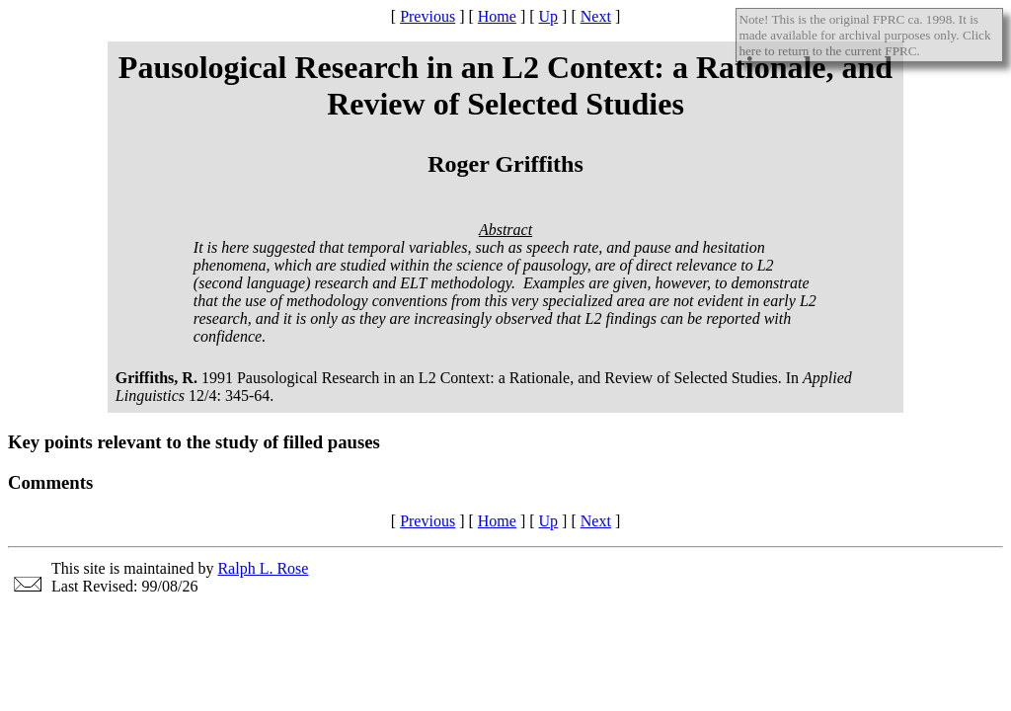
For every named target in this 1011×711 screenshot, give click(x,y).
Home (497, 16)
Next (596, 16)
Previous (427, 16)
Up (549, 16)
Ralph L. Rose (262, 568)
